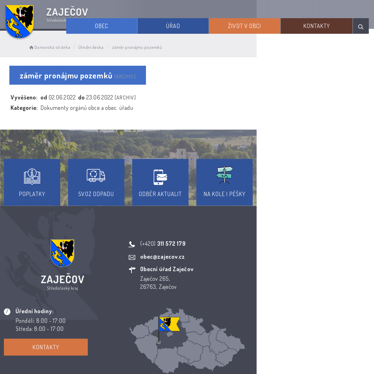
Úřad (195, 22)
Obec (131, 22)
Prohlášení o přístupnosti (149, 326)
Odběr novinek (206, 326)
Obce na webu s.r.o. (263, 352)
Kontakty (322, 22)
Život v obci (258, 22)
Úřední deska (100, 45)
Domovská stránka (59, 45)
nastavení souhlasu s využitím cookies (297, 360)
